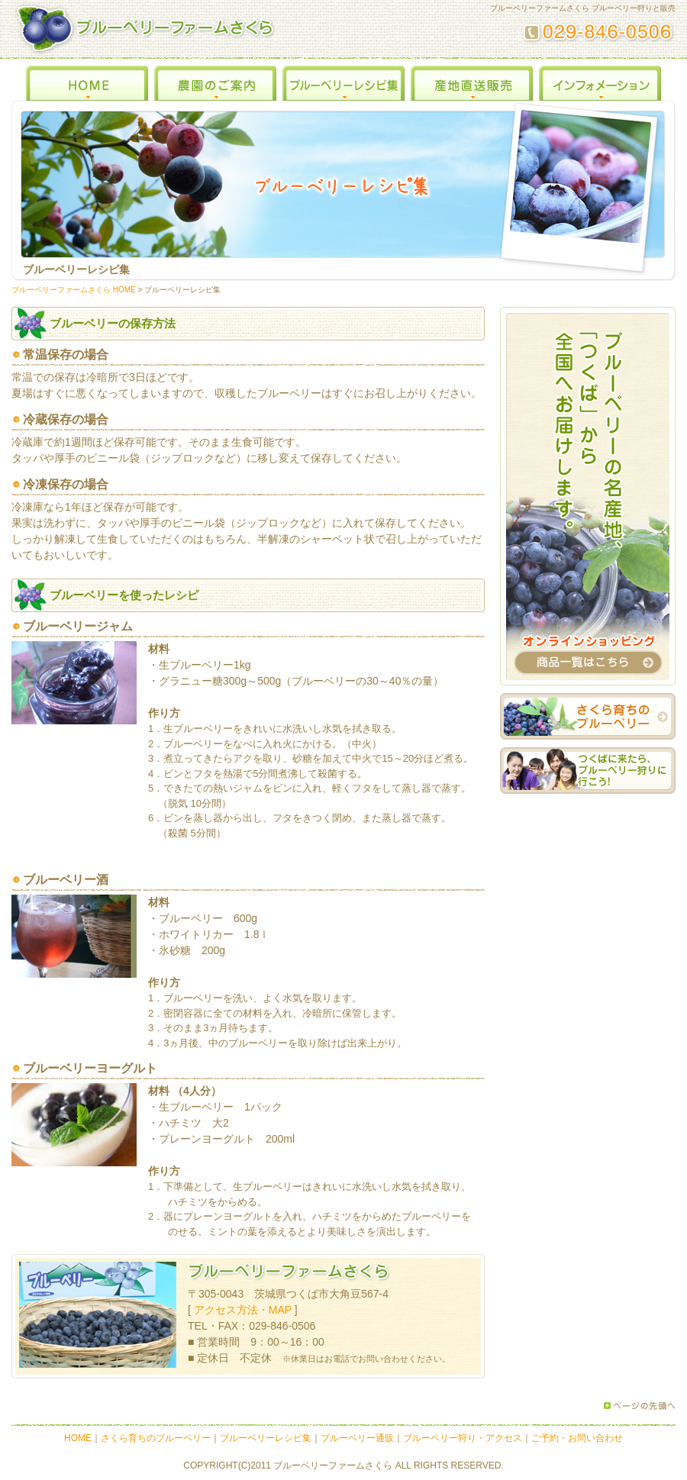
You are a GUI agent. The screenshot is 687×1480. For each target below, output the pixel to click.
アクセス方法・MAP (243, 1310)
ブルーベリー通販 (357, 1438)
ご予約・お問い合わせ (577, 1438)
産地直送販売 (472, 79)
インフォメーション (600, 79)
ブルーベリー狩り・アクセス (462, 1438)
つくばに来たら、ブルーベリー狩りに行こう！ (588, 770)
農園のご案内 (215, 79)
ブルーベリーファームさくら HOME (73, 289)
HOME (87, 79)
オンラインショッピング (588, 496)
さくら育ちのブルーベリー (588, 716)
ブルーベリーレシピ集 (343, 79)
